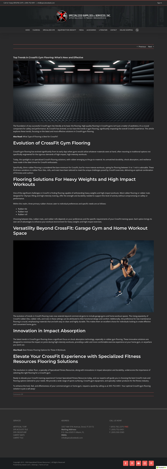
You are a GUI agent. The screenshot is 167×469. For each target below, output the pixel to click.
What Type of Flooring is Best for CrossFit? (40, 136)
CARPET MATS (19, 435)
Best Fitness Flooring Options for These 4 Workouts (44, 350)
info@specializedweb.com (46, 3)
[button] (137, 29)
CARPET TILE (18, 438)
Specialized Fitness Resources (62, 370)
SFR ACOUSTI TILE (20, 429)
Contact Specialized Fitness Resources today (74, 378)
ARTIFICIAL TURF (20, 426)
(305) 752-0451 (30, 3)
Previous (142, 46)
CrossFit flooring (51, 159)
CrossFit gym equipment (94, 381)
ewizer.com (26, 465)
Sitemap (35, 465)
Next (150, 46)
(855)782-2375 (18, 3)
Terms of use (43, 465)
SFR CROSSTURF (20, 432)
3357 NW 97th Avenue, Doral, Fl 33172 (77, 426)
